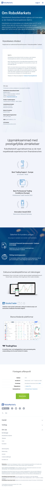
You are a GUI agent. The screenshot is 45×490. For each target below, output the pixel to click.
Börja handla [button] (22, 396)
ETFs (30, 386)
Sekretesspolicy (5, 448)
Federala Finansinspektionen (30, 75)
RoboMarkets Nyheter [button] (7, 435)
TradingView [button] (10, 346)
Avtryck (3, 454)
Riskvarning (4, 451)
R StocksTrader (29, 389)
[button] (10, 3)
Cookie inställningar (6, 456)
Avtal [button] (3, 441)
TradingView (34, 389)
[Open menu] (43, 2)
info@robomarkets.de (12, 96)
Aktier (27, 386)
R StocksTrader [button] (10, 303)
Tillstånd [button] (4, 438)
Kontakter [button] (4, 443)
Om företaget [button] (5, 432)
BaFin (40, 383)
